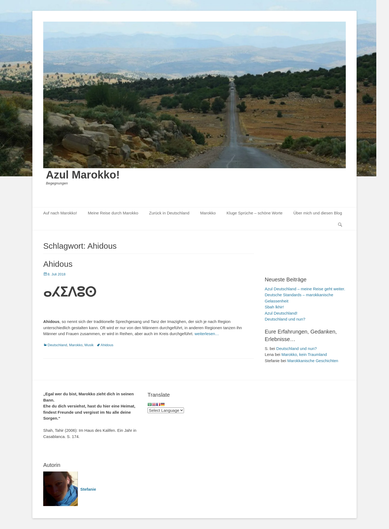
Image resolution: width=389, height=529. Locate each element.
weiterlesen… (206, 333)
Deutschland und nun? (285, 319)
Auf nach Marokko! (60, 213)
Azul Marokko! (83, 175)
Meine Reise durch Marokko (113, 213)
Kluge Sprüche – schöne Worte (255, 213)
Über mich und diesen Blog (317, 213)
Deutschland (57, 345)
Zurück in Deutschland (169, 213)
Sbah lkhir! (274, 307)
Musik (89, 345)
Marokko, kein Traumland (304, 354)
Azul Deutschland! (281, 313)
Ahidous (57, 264)
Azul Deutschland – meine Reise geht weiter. (305, 289)
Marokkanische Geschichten (312, 360)
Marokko (208, 213)
